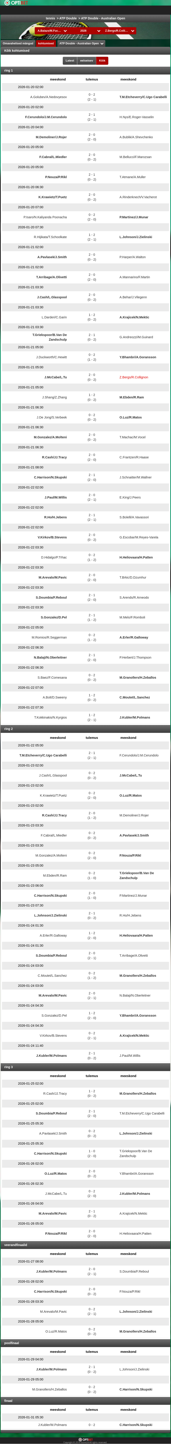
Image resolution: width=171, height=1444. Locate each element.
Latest (70, 60)
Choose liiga (92, 10)
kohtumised (46, 43)
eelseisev (86, 60)
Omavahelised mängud (18, 43)
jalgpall (118, 10)
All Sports (155, 10)
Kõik (102, 60)
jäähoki (135, 10)
